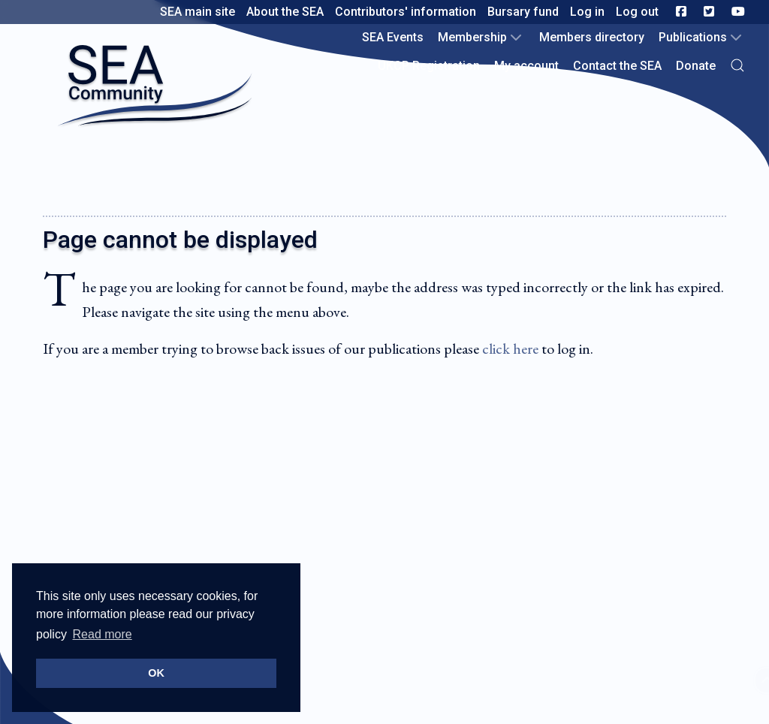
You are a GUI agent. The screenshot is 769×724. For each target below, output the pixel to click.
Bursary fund (523, 12)
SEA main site (197, 12)
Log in (587, 12)
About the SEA (285, 12)
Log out (637, 12)
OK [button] (156, 673)
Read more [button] (102, 634)
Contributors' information (405, 12)
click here (510, 348)
